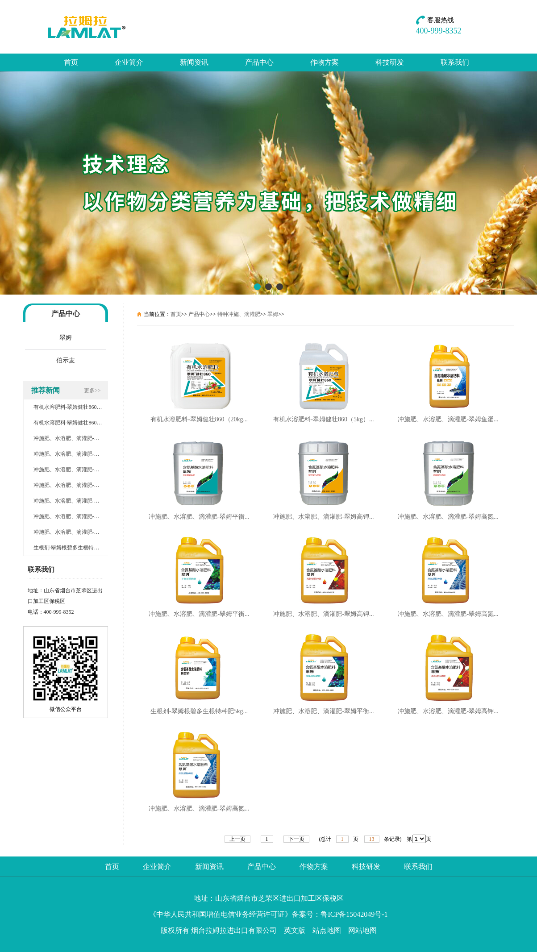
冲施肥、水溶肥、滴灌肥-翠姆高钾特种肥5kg (86, 516)
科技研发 (389, 62)
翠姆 (65, 337)
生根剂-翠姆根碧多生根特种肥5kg (73, 548)
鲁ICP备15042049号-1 (354, 914)
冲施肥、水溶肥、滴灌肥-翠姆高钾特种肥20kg (87, 469)
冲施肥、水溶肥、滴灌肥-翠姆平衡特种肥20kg (87, 454)
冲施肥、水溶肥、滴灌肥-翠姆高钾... (323, 516)
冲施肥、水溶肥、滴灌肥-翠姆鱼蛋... (448, 419)
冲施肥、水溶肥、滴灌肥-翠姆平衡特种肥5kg (86, 501)
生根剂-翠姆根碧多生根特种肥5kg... (199, 711)
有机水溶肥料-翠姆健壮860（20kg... (199, 419)
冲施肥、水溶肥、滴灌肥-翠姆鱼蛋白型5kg (83, 438)
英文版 (294, 930)
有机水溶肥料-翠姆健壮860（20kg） (75, 407)
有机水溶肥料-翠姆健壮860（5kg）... (323, 419)
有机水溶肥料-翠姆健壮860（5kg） (74, 423)
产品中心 (259, 62)
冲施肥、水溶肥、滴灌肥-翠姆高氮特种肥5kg (86, 532)
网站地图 (362, 930)
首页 (71, 62)
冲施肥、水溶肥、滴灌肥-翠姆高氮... (448, 516)
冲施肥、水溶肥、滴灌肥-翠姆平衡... (199, 516)
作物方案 (324, 62)
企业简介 (129, 62)
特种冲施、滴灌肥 (238, 314)
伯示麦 (65, 360)
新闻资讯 (194, 62)
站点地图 (326, 930)
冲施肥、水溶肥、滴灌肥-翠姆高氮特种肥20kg (87, 485)
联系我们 (455, 62)
